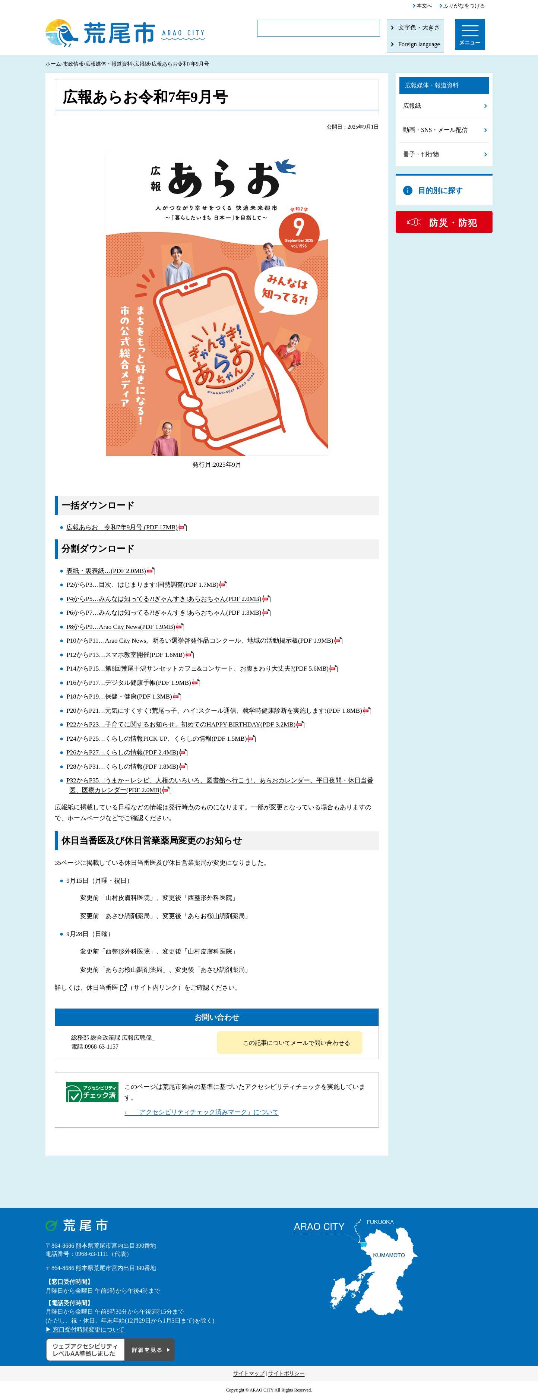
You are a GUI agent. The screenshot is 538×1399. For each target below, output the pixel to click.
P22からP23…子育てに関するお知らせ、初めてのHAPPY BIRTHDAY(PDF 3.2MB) (180, 724)
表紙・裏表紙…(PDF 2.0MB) (106, 570)
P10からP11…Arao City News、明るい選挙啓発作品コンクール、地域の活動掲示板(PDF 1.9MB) (199, 640)
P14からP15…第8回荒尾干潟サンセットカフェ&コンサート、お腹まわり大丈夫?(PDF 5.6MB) (197, 668)
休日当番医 (102, 987)
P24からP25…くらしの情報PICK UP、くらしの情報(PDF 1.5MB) (156, 738)
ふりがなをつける (464, 6)
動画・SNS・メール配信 (435, 130)
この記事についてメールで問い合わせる (296, 1043)
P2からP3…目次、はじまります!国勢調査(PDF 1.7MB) (142, 584)
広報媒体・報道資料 (108, 64)
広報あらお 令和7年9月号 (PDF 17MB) (121, 527)
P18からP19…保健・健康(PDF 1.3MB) (119, 696)
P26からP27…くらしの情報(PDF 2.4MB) (122, 752)
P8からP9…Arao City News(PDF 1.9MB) (120, 626)
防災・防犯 (453, 223)
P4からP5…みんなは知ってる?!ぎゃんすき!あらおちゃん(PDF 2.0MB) (163, 598)
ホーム (53, 64)
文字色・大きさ (419, 27)
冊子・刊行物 (421, 154)
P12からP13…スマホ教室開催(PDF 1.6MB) (125, 654)
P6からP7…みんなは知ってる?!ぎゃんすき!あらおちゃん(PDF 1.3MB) (163, 612)
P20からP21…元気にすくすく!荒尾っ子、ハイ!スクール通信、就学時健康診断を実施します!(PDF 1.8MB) (214, 710)
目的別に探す (440, 190)
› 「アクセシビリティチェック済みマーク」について (201, 1112)
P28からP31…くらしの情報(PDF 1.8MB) (122, 766)
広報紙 (142, 64)
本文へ (424, 6)
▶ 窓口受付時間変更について (84, 1329)
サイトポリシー (286, 1373)
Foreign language (419, 44)
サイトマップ (249, 1373)
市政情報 (73, 64)
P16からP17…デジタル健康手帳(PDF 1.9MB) (128, 682)
